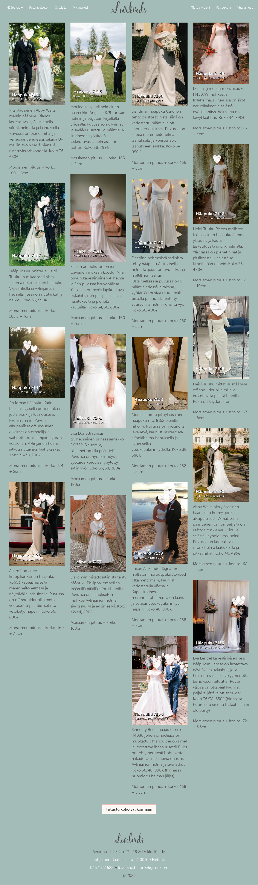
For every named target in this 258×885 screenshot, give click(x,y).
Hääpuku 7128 (26, 555)
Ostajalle (60, 7)
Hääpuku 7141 (87, 251)
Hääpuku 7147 (26, 255)
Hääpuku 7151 (26, 94)
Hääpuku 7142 (87, 417)
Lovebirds (129, 5)
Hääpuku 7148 (210, 213)
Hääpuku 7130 (210, 491)
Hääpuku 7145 (210, 368)
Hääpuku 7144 (26, 387)
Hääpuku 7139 (148, 553)
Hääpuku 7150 (148, 95)
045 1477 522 (101, 867)
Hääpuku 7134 (148, 713)
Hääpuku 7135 (210, 643)
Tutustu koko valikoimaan (129, 809)
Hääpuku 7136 (87, 91)
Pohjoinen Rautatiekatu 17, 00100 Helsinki (129, 859)
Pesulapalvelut (38, 7)
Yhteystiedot (246, 7)
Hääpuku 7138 (148, 399)
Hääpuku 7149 (210, 73)
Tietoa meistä (200, 7)
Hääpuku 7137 (87, 561)
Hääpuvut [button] (15, 7)
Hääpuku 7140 (148, 242)
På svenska (223, 7)
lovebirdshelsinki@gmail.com (143, 867)
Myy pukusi (80, 7)
